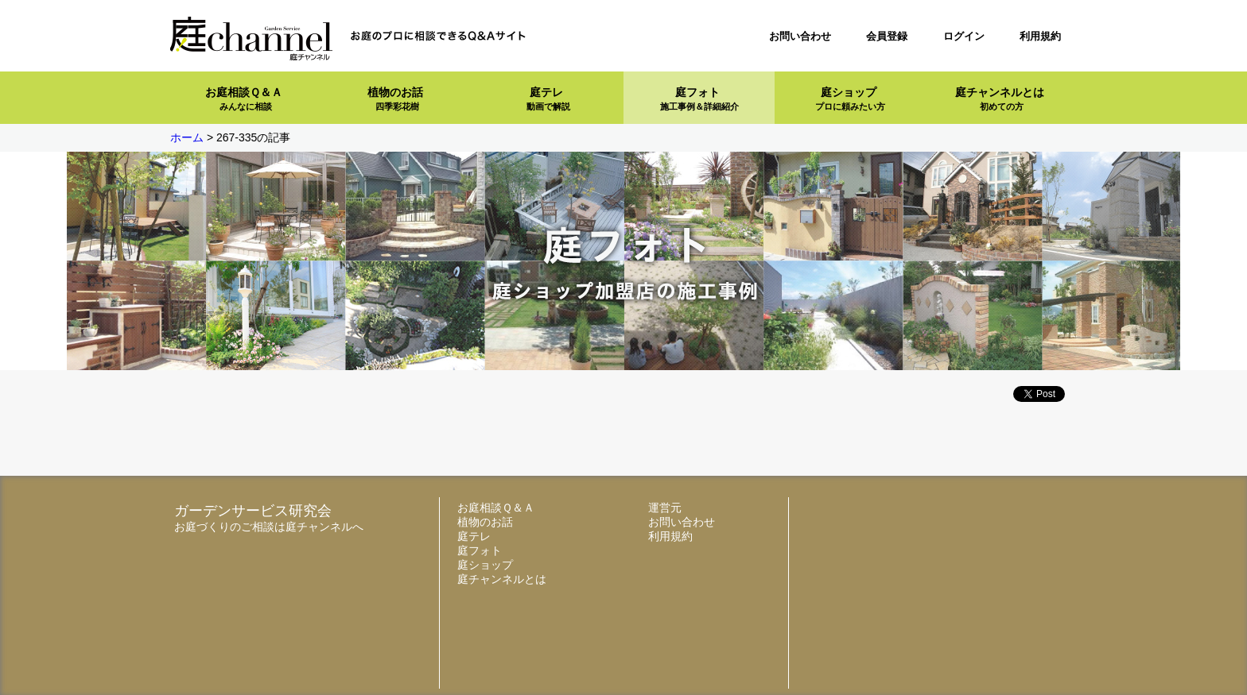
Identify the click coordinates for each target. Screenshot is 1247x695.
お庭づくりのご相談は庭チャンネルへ (268, 526)
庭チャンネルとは (999, 99)
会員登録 (886, 36)
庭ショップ (850, 99)
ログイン (964, 36)
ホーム (187, 137)
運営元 (665, 507)
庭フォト (699, 99)
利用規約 (1040, 36)
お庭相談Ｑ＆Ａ (243, 99)
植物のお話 (395, 99)
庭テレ (548, 99)
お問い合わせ (800, 36)
